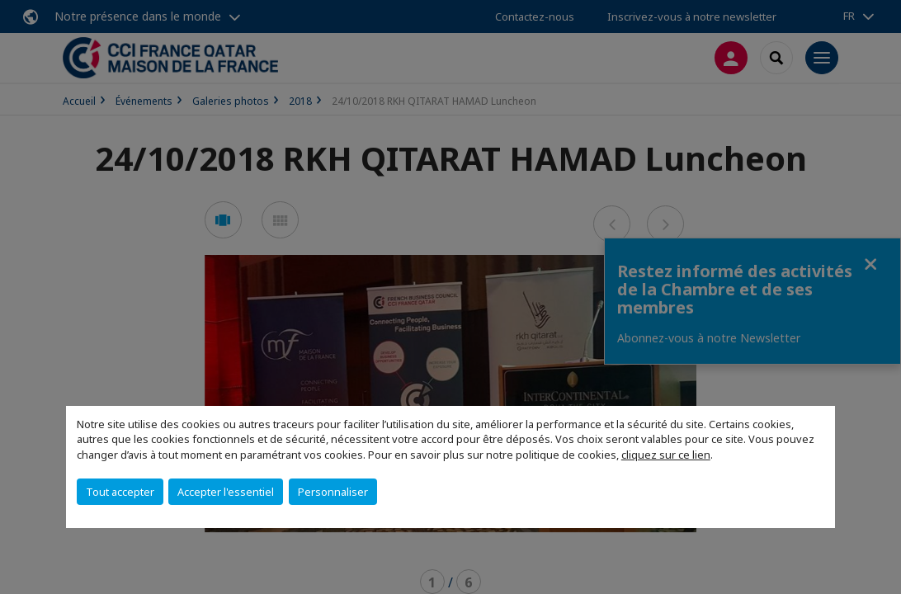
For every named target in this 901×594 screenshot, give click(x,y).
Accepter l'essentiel (225, 491)
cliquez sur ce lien (665, 454)
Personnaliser (333, 491)
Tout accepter (120, 491)
